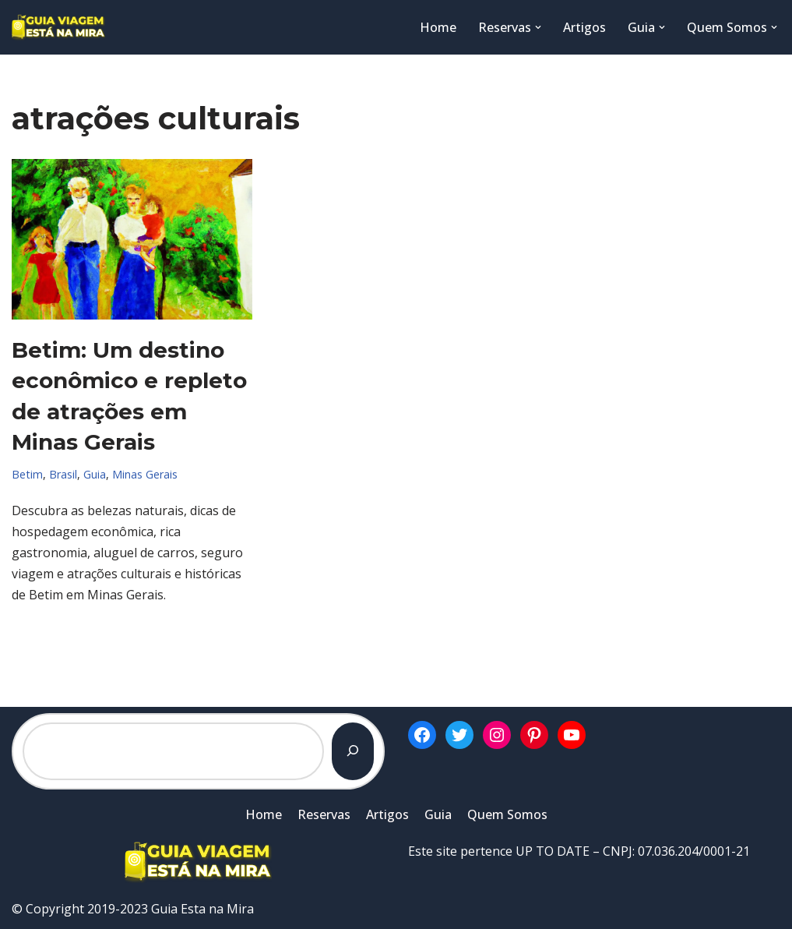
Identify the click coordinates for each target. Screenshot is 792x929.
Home (438, 27)
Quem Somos (507, 814)
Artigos (584, 27)
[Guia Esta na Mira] (58, 27)
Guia (94, 474)
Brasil (63, 474)
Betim (27, 474)
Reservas (323, 814)
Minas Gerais (145, 474)
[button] (538, 27)
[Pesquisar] (353, 751)
